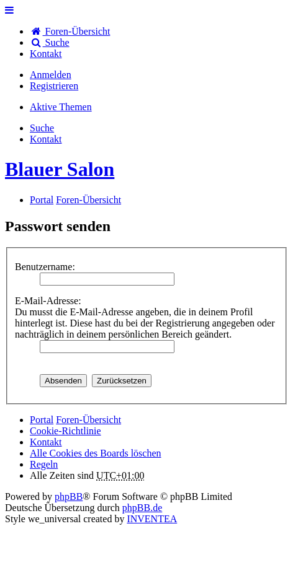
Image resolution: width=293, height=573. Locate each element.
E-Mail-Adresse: (48, 300)
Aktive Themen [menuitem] (61, 107)
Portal (41, 200)
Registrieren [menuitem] (54, 86)
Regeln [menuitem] (44, 464)
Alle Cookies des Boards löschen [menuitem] (95, 453)
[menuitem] (46, 53)
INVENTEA (152, 519)
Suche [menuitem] (50, 42)
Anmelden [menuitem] (50, 74)
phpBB (69, 496)
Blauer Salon (59, 169)
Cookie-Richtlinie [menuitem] (65, 431)
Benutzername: (45, 266)
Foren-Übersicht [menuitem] (70, 31)
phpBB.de (142, 507)
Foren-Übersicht (88, 419)
